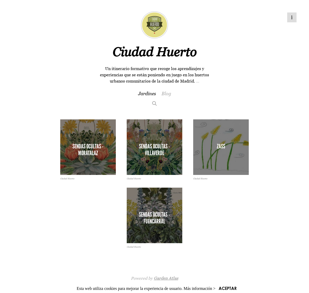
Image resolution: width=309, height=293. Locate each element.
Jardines (147, 93)
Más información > (200, 288)
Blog (166, 93)
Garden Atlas (166, 278)
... (197, 81)
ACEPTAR (228, 288)
